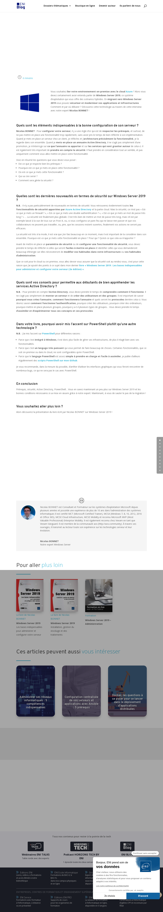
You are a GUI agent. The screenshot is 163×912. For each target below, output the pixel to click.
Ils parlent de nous (130, 6)
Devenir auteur (107, 6)
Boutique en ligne (85, 6)
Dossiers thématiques (56, 6)
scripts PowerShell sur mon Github (57, 360)
